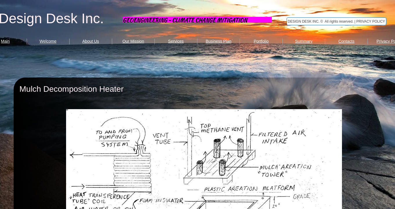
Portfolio (261, 41)
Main (5, 41)
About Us (90, 41)
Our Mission (133, 41)
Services (176, 41)
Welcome (48, 41)
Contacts (346, 41)
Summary (303, 41)
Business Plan (219, 41)
